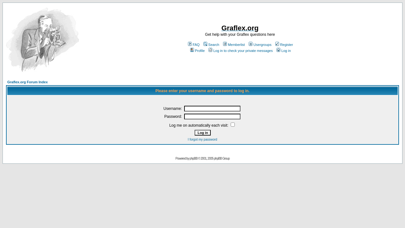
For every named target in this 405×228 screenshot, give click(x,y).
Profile (197, 51)
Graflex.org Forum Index (27, 82)
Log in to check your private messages (241, 51)
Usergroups (260, 45)
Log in (284, 51)
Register (284, 45)
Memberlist (234, 45)
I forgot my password (202, 139)
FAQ (194, 45)
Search (211, 45)
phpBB (193, 158)
